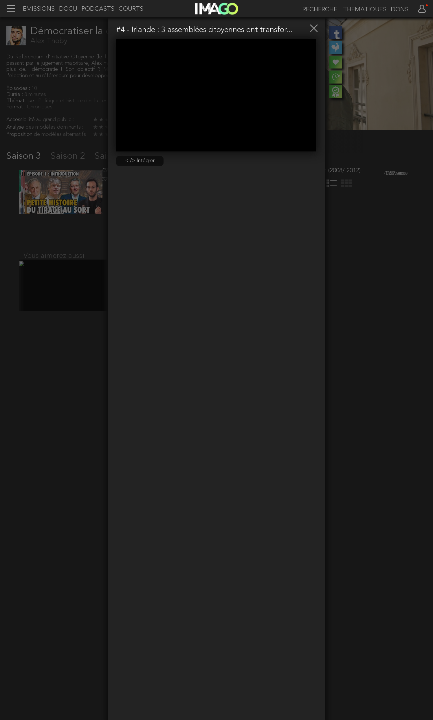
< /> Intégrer (140, 160)
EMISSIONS (39, 9)
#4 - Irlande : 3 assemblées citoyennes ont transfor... (204, 30)
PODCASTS (98, 9)
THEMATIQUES (364, 10)
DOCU (68, 9)
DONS (399, 10)
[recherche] (317, 9)
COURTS (131, 9)
